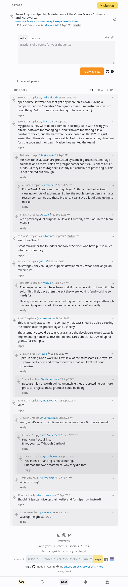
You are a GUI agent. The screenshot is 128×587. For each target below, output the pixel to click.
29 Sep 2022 (65, 97)
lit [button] (90, 90)
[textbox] (66, 52)
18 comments (35, 25)
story (69, 551)
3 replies (33, 121)
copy (98, 559)
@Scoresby (86, 566)
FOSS (30, 567)
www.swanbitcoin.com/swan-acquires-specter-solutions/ (46, 21)
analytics (45, 546)
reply (91, 71)
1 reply (35, 155)
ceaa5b (68, 571)
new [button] (100, 90)
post (64, 582)
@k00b (68, 566)
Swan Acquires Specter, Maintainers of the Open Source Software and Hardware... (60, 16)
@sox (76, 566)
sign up (106, 5)
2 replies (29, 318)
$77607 (17, 6)
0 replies (33, 97)
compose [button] (35, 38)
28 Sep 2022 (65, 25)
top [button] (110, 90)
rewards (64, 541)
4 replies (33, 400)
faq (44, 551)
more (100, 566)
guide (56, 551)
